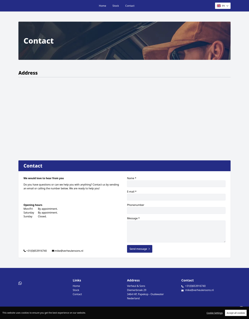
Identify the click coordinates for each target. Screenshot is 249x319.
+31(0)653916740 (36, 250)
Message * (176, 229)
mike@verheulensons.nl (69, 250)
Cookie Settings (215, 312)
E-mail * (176, 195)
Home (102, 5)
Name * (176, 181)
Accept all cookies (236, 312)
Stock (115, 5)
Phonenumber (176, 208)
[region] (124, 313)
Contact (130, 5)
